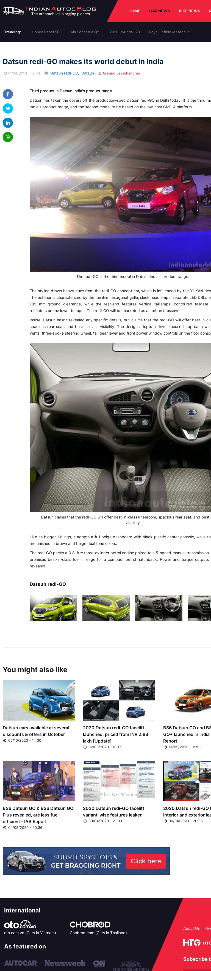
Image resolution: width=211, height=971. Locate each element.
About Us (191, 928)
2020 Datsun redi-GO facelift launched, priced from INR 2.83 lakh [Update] (115, 734)
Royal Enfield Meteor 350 (171, 32)
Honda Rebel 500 (47, 32)
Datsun (87, 73)
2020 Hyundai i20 (125, 32)
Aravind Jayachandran (119, 73)
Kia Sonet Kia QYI (85, 32)
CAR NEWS (159, 11)
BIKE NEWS (189, 11)
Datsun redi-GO (64, 73)
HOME (134, 11)
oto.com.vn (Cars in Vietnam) (30, 932)
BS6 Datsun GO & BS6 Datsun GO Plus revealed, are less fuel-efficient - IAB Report (38, 815)
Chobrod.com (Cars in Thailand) (98, 932)
